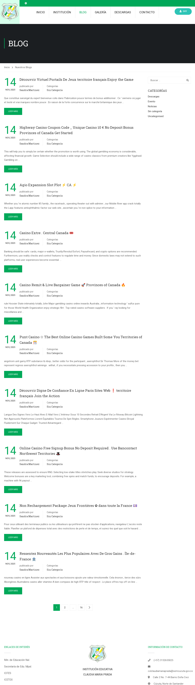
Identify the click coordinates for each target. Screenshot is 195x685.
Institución (62, 12)
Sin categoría (55, 90)
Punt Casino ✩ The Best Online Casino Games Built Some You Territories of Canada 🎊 (81, 340)
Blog (83, 12)
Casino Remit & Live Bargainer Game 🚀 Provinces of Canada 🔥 (72, 285)
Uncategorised (155, 116)
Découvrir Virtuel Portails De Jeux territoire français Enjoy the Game (76, 80)
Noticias (152, 107)
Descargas (123, 12)
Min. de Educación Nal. (17, 660)
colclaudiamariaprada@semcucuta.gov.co (170, 671)
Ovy (183, 11)
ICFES (7, 673)
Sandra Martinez (29, 90)
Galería (100, 12)
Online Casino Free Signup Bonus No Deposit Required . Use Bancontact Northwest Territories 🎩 (78, 451)
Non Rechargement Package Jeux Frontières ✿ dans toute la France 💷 (78, 506)
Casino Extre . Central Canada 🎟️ (47, 233)
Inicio (40, 12)
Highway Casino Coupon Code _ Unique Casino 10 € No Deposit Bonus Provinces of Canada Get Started (76, 131)
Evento (151, 102)
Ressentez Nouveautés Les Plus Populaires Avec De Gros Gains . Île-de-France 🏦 (78, 557)
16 (81, 608)
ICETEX (8, 680)
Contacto (147, 12)
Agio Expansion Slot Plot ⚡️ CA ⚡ (48, 185)
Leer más (13, 112)
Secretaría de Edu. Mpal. (18, 667)
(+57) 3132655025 (163, 660)
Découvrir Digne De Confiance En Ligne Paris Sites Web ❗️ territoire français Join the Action (75, 394)
